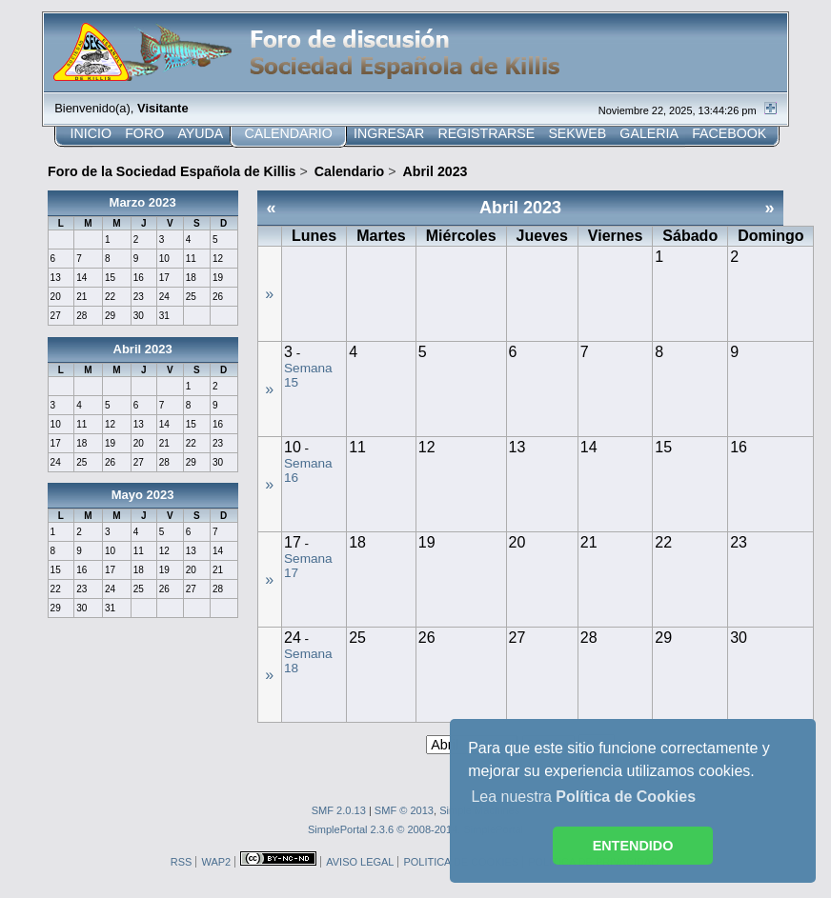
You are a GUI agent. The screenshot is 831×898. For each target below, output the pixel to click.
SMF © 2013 (404, 810)
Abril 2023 (142, 349)
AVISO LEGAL (360, 862)
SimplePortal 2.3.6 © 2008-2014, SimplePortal (415, 829)
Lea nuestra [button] (583, 796)
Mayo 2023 (142, 495)
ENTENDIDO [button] (633, 845)
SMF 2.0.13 (339, 810)
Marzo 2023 (143, 202)
